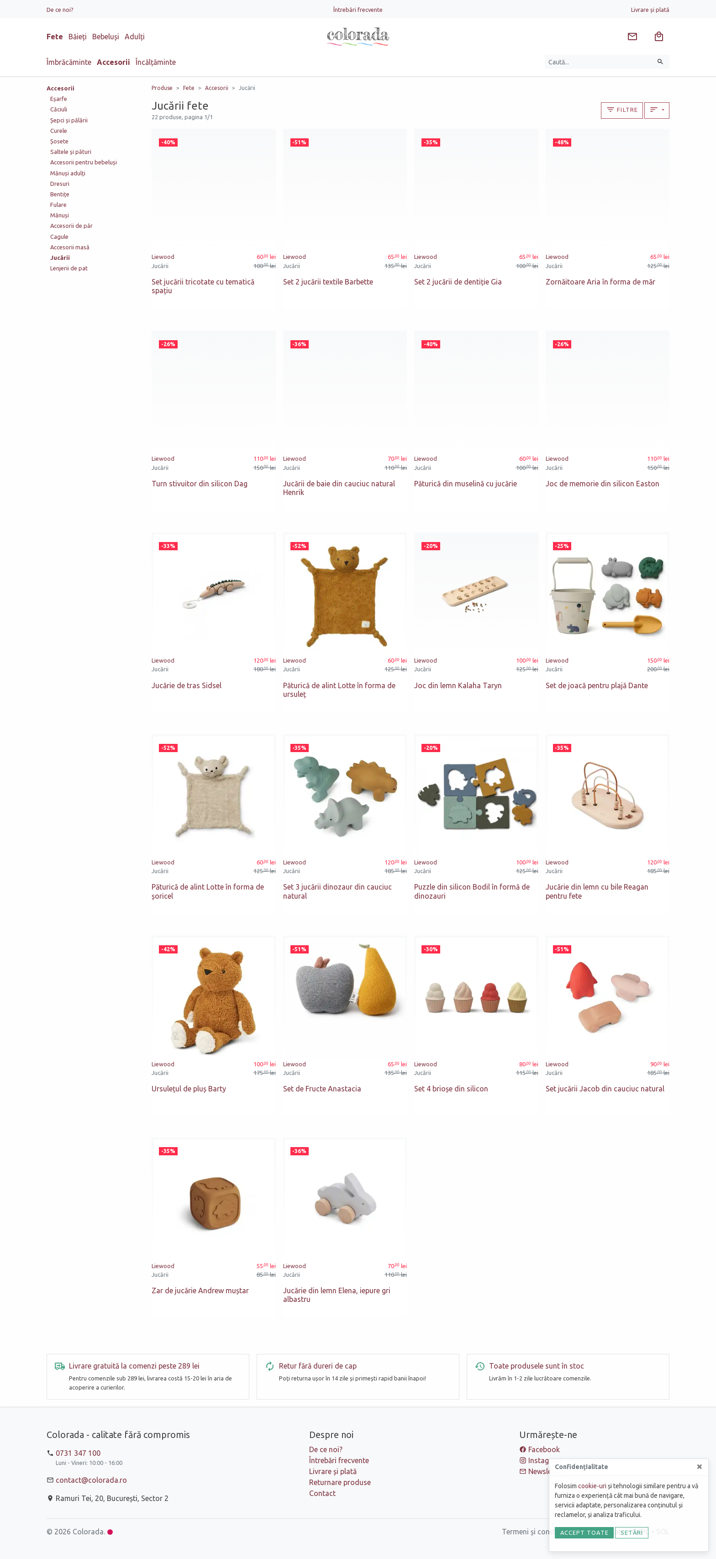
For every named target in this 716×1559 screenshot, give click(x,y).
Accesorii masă (70, 247)
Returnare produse (340, 1482)
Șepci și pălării (69, 120)
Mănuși (59, 215)
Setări (632, 1532)
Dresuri (59, 183)
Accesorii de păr (71, 225)
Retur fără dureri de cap (318, 1366)
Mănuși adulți (67, 173)
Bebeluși (105, 36)
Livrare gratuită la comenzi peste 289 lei (134, 1366)
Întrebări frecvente (358, 9)
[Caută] (660, 62)
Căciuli (58, 109)
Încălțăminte (156, 62)
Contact (322, 1493)
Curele (58, 130)
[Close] (699, 1466)
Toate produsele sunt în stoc (536, 1366)
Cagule (59, 236)
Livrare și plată (650, 9)
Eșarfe (58, 98)
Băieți (77, 36)
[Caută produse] (598, 62)
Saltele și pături (70, 151)
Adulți (135, 36)
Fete (55, 36)
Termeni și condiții (532, 1531)
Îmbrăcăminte (69, 62)
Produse (162, 88)
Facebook (544, 1449)
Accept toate (584, 1532)
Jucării (247, 88)
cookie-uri (592, 1486)
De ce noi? (60, 9)
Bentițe (59, 194)
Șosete (59, 141)
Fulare (58, 204)
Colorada (88, 1531)
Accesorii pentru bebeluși (83, 162)
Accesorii (113, 62)
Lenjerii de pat (69, 268)
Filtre (622, 109)
